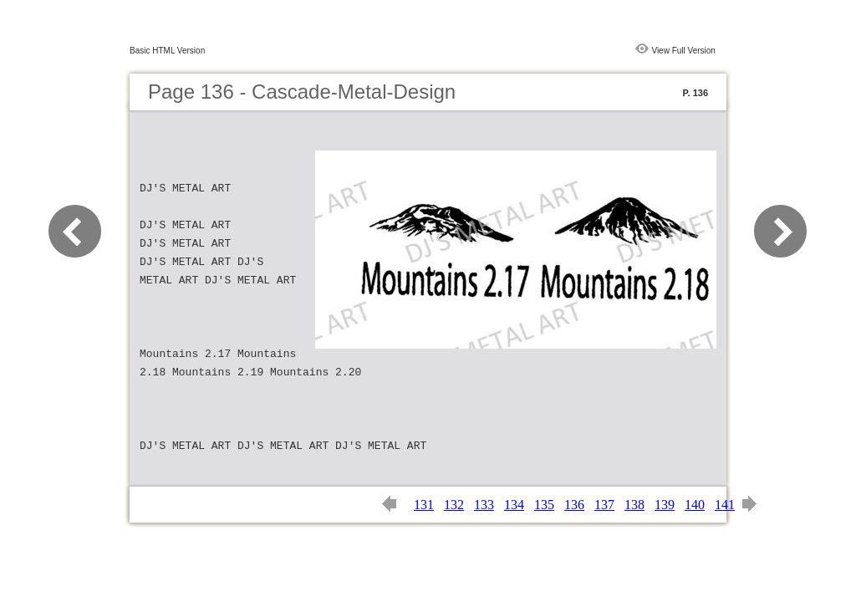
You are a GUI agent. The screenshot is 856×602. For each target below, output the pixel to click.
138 (634, 504)
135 (544, 504)
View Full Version (683, 50)
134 (514, 504)
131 (424, 504)
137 (604, 504)
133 (484, 504)
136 (574, 504)
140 (695, 504)
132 (454, 504)
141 (725, 504)
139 (665, 504)
